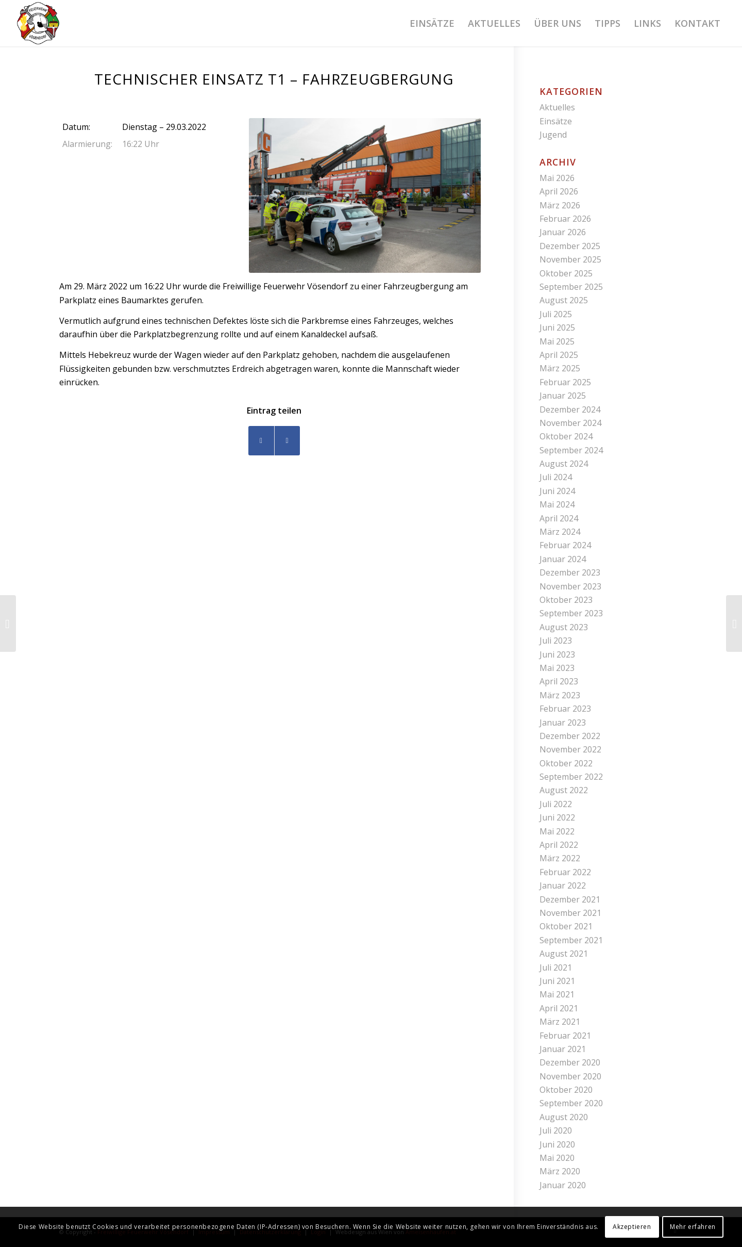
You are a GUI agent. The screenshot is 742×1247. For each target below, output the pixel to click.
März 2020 (559, 1171)
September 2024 (571, 450)
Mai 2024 (557, 504)
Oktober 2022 (566, 763)
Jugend (553, 134)
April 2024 (558, 518)
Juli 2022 (555, 804)
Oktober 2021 (566, 926)
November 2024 (570, 423)
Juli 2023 (555, 640)
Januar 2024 (562, 559)
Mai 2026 (557, 178)
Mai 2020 (557, 1157)
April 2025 (558, 354)
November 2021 (570, 912)
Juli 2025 (555, 314)
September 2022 (571, 776)
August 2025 (563, 300)
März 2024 (559, 531)
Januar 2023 (562, 722)
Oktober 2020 (566, 1089)
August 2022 (563, 790)
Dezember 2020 (569, 1062)
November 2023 (570, 586)
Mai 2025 (557, 341)
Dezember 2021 (569, 899)
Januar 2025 (562, 395)
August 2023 (563, 627)
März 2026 (559, 205)
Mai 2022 (557, 831)
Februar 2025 (565, 382)
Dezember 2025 (569, 246)
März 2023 (559, 695)
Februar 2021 (565, 1035)
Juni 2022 (557, 817)
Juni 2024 (557, 491)
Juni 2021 (557, 981)
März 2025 (559, 368)
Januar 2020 (562, 1185)
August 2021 (563, 953)
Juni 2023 (557, 654)
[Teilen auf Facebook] (261, 440)
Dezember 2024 (569, 409)
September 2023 (571, 613)
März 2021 (559, 1021)
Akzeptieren (632, 1226)
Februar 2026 (565, 218)
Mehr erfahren (693, 1226)
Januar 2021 (562, 1049)
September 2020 (571, 1103)
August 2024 (563, 463)
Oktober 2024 (566, 436)
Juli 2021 (555, 967)
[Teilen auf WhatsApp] (287, 440)
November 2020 (570, 1076)
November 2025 (570, 259)
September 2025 (571, 286)
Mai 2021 (557, 994)
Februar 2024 (565, 545)
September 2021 (571, 940)
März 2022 (559, 858)
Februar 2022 (565, 872)
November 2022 (570, 749)
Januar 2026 (562, 232)
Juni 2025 (557, 327)
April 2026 (558, 191)
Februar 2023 (565, 708)
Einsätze (555, 121)
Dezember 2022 (569, 736)
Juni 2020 (557, 1144)
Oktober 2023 (566, 599)
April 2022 (558, 844)
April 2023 (558, 681)
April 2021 (558, 1008)
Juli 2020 (555, 1130)
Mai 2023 (557, 668)
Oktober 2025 (566, 273)
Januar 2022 (562, 885)
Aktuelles (557, 107)
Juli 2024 (555, 477)
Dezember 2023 (569, 572)
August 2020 (563, 1117)
